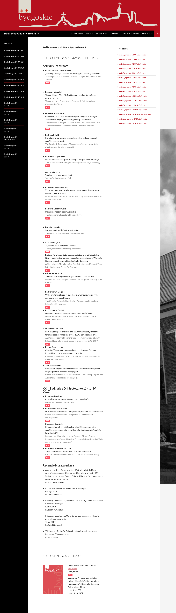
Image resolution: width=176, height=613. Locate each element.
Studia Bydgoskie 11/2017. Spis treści (132, 100)
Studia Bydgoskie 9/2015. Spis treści (132, 91)
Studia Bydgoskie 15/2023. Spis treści (132, 119)
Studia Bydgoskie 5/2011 (14, 74)
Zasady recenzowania (130, 33)
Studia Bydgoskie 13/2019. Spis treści (132, 110)
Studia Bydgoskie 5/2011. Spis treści (132, 73)
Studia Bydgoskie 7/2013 (14, 85)
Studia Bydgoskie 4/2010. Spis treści (71, 58)
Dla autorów (147, 33)
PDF (47, 83)
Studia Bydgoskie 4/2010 (62, 556)
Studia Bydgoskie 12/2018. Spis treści (132, 105)
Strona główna (76, 33)
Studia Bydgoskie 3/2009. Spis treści (132, 64)
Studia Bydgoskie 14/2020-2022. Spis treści (135, 114)
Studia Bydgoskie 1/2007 (14, 50)
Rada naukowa (101, 33)
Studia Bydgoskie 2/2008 (14, 56)
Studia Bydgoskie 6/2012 (14, 79)
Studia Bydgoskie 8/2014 (14, 91)
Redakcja (89, 33)
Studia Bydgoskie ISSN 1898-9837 (21, 33)
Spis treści (72, 568)
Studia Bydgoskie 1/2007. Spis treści (132, 55)
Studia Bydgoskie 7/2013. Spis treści (132, 82)
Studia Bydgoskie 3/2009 (14, 62)
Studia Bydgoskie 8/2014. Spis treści (132, 87)
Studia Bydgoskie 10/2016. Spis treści (132, 96)
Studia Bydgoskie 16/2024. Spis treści (132, 123)
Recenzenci (115, 33)
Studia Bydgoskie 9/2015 (14, 97)
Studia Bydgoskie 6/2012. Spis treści (132, 78)
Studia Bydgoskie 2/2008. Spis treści (132, 59)
